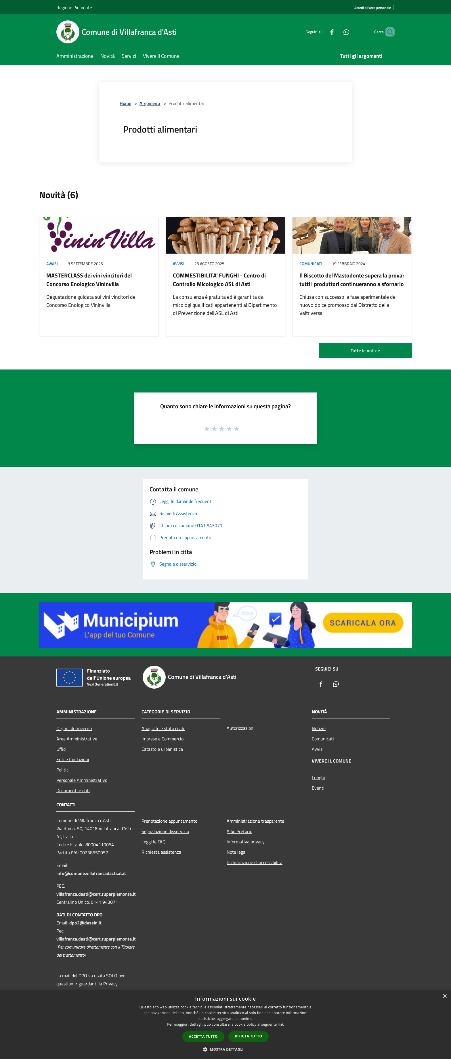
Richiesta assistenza (161, 852)
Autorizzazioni (241, 728)
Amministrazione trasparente (255, 820)
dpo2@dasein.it (85, 922)
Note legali (237, 852)
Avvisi (52, 264)
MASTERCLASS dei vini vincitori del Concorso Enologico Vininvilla (89, 279)
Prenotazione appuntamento (169, 820)
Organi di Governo (74, 728)
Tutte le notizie (365, 350)
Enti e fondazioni (72, 759)
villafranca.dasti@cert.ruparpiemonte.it (96, 894)
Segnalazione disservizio (165, 831)
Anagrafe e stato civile (163, 728)
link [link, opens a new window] (281, 1024)
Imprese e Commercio (163, 738)
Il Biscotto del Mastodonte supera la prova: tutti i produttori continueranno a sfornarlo (351, 279)
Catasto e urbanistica (162, 749)
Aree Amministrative (76, 738)
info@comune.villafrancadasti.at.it (91, 873)
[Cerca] (388, 32)
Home (125, 103)
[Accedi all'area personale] (372, 8)
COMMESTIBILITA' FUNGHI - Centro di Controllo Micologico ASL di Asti (219, 279)
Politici (63, 769)
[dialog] (225, 1024)
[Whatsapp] (336, 32)
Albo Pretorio (239, 831)
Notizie (319, 728)
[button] (225, 1049)
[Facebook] (322, 32)
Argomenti (149, 103)
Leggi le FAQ (154, 841)
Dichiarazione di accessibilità (254, 862)
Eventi (318, 787)
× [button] (444, 996)
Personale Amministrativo (81, 780)
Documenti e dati (73, 790)
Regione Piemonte (74, 7)
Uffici (61, 749)
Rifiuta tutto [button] (248, 1036)
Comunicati (310, 264)
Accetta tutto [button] (203, 1036)
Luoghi (318, 777)
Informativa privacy (246, 841)
